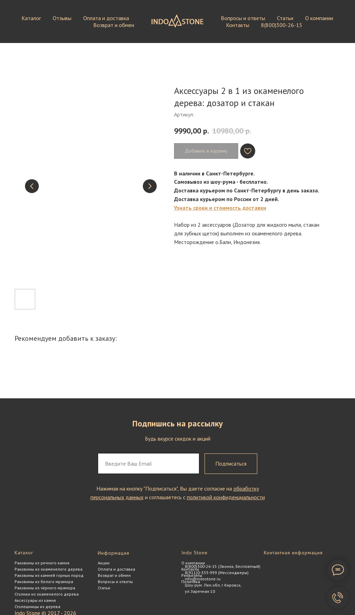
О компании (319, 18)
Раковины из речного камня (42, 562)
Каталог (31, 18)
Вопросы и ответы (243, 18)
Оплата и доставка (106, 18)
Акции (104, 562)
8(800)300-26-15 (281, 24)
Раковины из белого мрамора (44, 581)
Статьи (285, 18)
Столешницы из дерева (37, 606)
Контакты (237, 24)
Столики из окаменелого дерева (47, 594)
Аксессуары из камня (35, 600)
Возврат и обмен (113, 24)
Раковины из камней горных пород (49, 575)
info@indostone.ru (202, 578)
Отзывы (62, 18)
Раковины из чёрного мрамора (45, 587)
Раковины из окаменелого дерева (49, 569)
